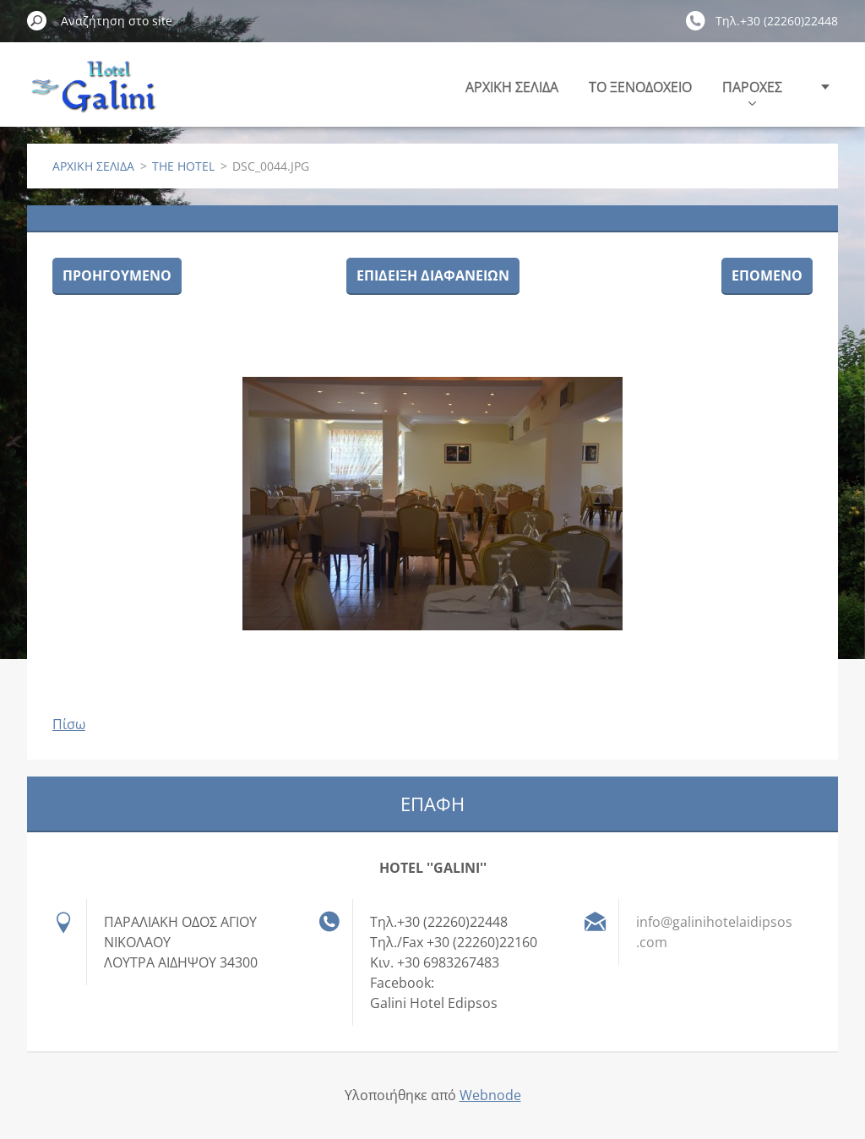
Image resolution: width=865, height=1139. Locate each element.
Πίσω (68, 724)
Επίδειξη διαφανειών (432, 275)
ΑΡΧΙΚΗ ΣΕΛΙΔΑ (511, 87)
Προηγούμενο (117, 275)
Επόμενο (767, 275)
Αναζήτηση (37, 20)
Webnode (490, 1095)
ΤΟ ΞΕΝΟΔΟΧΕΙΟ (640, 87)
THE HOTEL (183, 166)
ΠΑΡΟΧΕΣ (752, 92)
